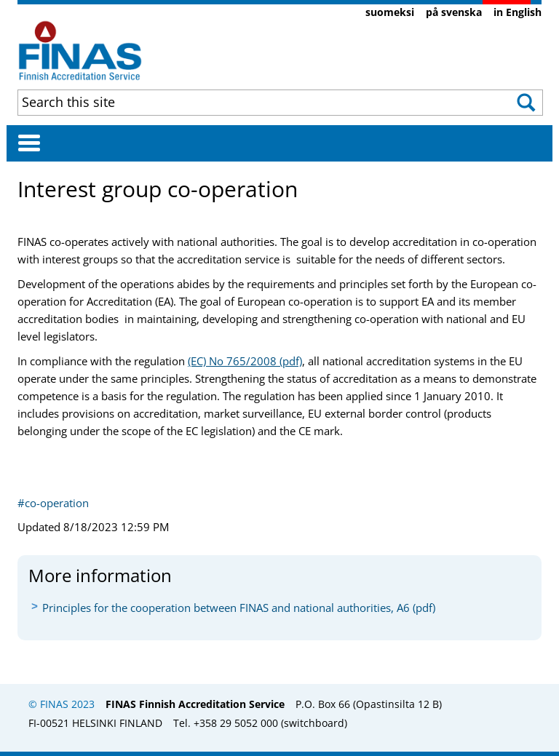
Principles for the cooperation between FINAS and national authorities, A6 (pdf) (238, 607)
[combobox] (231, 102)
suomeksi (389, 12)
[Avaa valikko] (29, 142)
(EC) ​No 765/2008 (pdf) (245, 361)
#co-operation (53, 503)
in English (517, 12)
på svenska (454, 12)
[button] (517, 102)
